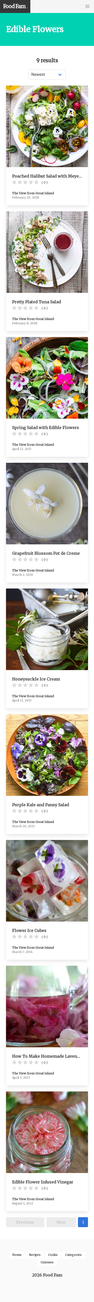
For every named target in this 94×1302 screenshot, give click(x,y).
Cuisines (47, 1262)
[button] (87, 6)
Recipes (35, 1255)
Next (61, 1222)
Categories (73, 1255)
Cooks (53, 1255)
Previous (25, 1222)
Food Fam (15, 6)
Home (17, 1255)
